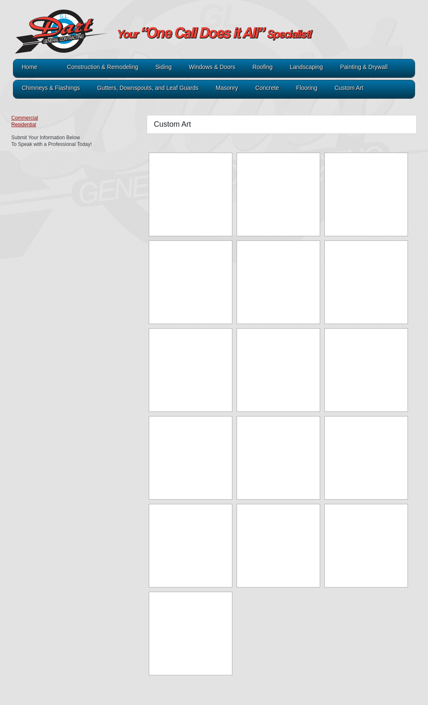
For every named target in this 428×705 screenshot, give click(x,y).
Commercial (24, 118)
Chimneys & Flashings (51, 88)
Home (29, 67)
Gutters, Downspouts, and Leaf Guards (148, 88)
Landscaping (306, 67)
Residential (23, 125)
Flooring (307, 88)
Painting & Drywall (364, 67)
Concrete (267, 88)
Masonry (227, 88)
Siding (163, 67)
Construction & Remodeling (102, 67)
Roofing (262, 67)
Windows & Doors (212, 67)
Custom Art (348, 88)
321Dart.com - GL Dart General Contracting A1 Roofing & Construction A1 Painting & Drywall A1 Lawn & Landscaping (136, 38)
